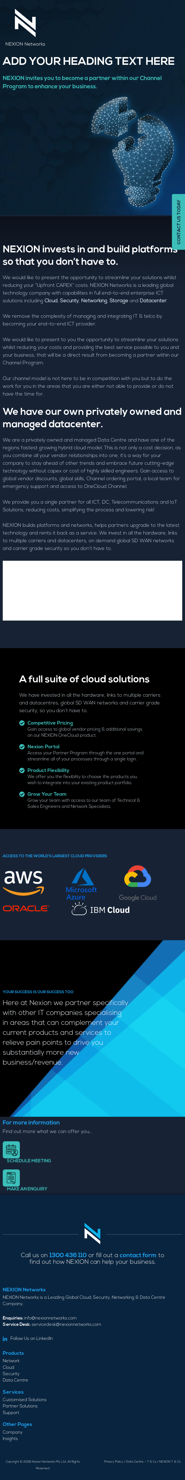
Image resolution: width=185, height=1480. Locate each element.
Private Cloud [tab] (25, 566)
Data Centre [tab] (22, 614)
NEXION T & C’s (170, 1461)
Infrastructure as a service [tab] (45, 602)
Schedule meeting (29, 1161)
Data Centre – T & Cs (141, 1461)
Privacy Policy (113, 1461)
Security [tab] (18, 590)
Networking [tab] (23, 578)
